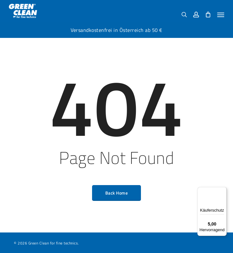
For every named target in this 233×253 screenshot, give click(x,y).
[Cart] (208, 14)
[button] (220, 14)
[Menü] (223, 191)
